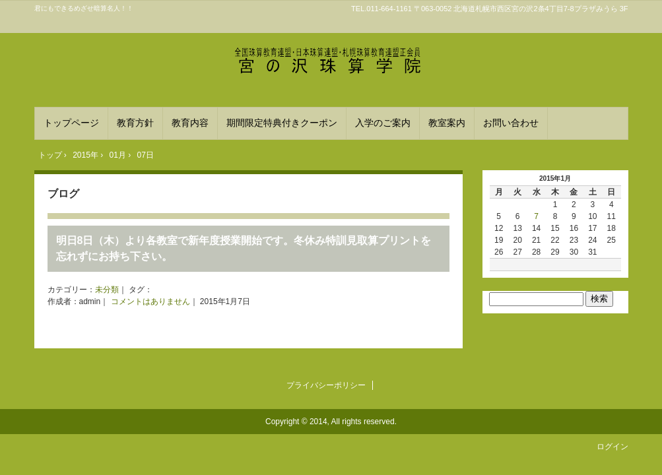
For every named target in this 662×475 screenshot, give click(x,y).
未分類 (107, 289)
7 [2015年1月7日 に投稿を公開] (536, 216)
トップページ (71, 122)
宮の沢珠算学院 (331, 63)
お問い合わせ (511, 122)
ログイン (612, 446)
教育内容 (190, 122)
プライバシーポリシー (326, 385)
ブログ (63, 193)
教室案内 (446, 122)
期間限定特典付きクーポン (281, 122)
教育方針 (135, 122)
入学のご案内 (383, 122)
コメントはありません (150, 301)
